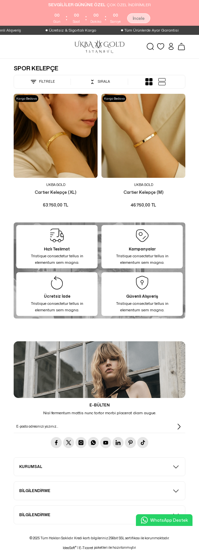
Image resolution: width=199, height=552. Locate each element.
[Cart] (181, 46)
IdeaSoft (69, 547)
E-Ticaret (86, 547)
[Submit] (178, 426)
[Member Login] (171, 46)
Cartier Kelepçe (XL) (55, 192)
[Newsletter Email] (99, 426)
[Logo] (99, 46)
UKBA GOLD (55, 184)
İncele (139, 18)
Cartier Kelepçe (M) (144, 192)
